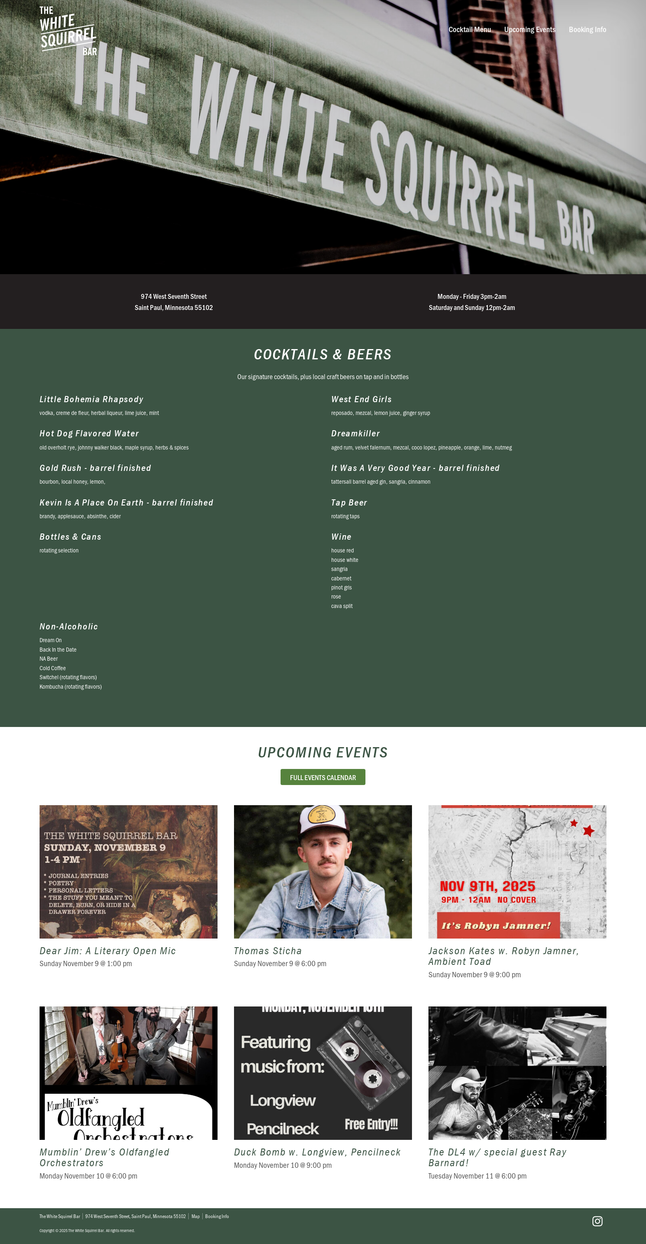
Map (196, 1216)
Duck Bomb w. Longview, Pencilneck (323, 1099)
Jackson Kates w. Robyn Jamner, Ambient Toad (517, 897)
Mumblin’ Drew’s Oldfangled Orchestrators (129, 1099)
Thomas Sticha (323, 897)
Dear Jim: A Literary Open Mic (129, 897)
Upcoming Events (530, 29)
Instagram (597, 1221)
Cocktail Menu (470, 29)
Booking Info (587, 29)
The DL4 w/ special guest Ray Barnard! (517, 1099)
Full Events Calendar (323, 777)
